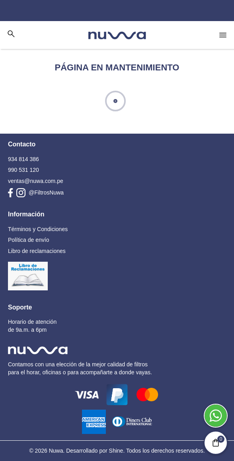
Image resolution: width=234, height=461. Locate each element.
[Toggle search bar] (11, 34)
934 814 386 (23, 159)
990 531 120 (23, 170)
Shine (116, 450)
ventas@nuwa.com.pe (35, 181)
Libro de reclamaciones (37, 251)
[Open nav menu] (223, 35)
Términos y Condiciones (38, 229)
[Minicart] (216, 443)
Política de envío (28, 240)
